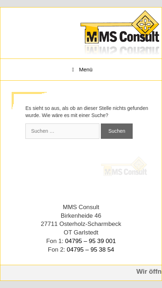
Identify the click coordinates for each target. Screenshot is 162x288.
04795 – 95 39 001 (90, 241)
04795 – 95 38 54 (90, 249)
